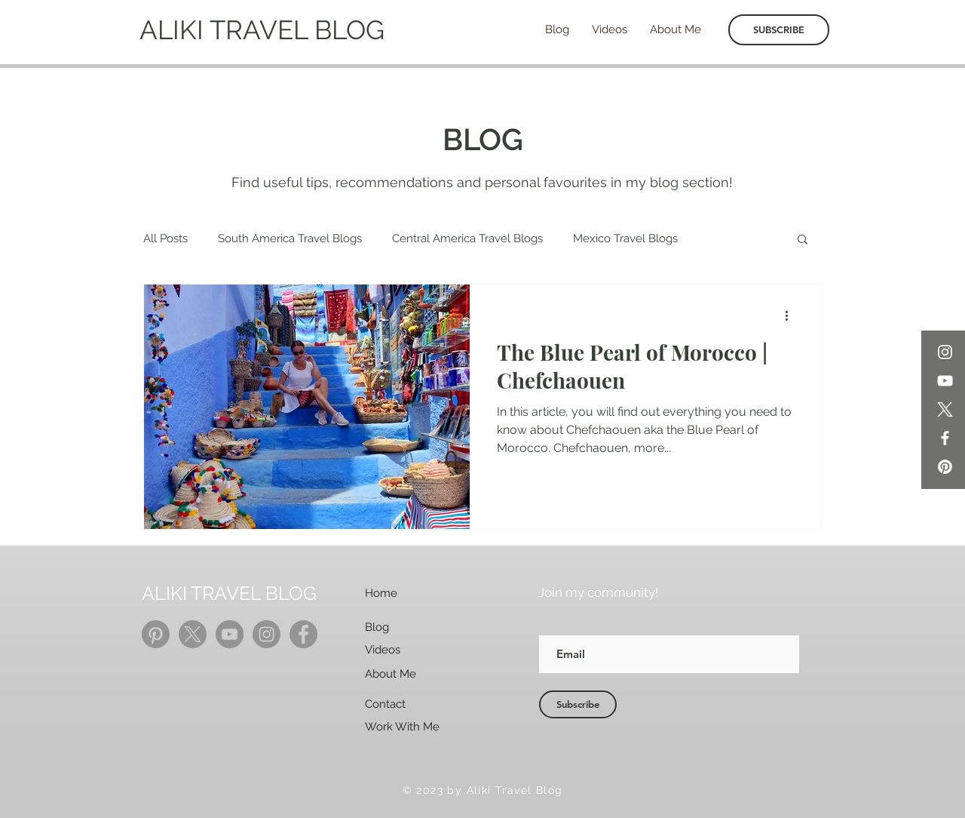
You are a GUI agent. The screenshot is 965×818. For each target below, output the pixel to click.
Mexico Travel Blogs (625, 238)
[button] (802, 240)
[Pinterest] (945, 466)
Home (381, 593)
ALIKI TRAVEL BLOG (261, 29)
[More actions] (792, 315)
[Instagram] (945, 352)
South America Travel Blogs (290, 238)
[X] (945, 409)
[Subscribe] (578, 704)
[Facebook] (945, 438)
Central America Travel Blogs (467, 238)
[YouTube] (945, 380)
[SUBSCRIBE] (778, 29)
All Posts (165, 238)
